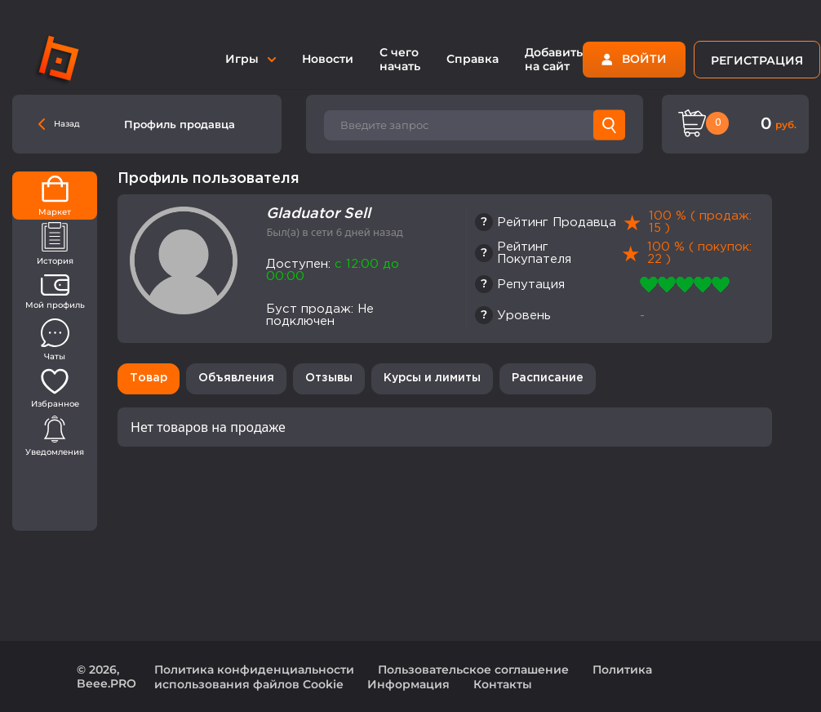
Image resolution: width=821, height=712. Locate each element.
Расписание (548, 378)
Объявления (236, 378)
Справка (472, 58)
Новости (327, 58)
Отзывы (329, 378)
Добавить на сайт (554, 59)
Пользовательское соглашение (473, 669)
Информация (408, 684)
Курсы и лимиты (432, 378)
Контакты (502, 684)
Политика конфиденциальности (254, 669)
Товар (148, 378)
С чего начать (399, 59)
